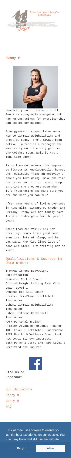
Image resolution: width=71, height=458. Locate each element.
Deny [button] (20, 448)
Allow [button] (50, 448)
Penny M (12, 395)
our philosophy (19, 389)
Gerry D (12, 401)
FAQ (8, 407)
